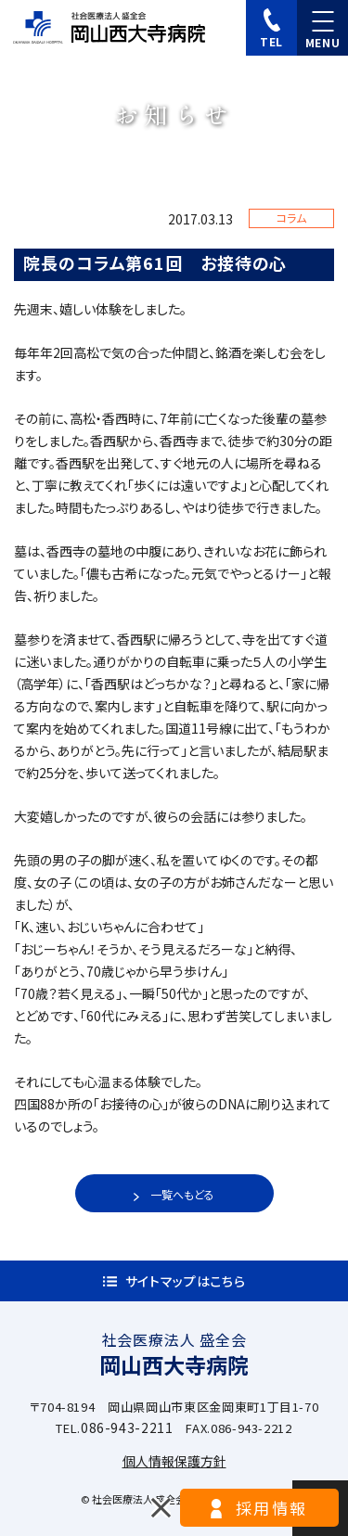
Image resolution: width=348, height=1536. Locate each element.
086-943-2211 (127, 1427)
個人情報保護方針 (174, 1461)
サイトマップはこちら (185, 1281)
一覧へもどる (182, 1194)
